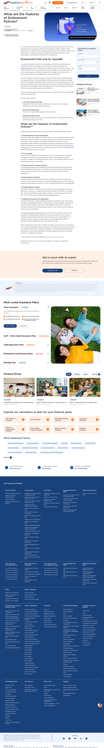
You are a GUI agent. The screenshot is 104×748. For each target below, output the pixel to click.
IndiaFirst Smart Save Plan (51, 515)
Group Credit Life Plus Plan (12, 628)
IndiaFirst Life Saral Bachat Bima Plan (32, 542)
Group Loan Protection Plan (12, 634)
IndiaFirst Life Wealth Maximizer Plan (49, 508)
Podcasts (7, 724)
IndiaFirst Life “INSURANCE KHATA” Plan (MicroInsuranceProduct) (32, 562)
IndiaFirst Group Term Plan (12, 623)
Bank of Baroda (29, 693)
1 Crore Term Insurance (11, 576)
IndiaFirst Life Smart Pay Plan (32, 539)
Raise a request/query (88, 644)
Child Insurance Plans (89, 498)
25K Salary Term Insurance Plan (70, 577)
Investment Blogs (10, 708)
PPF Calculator (28, 656)
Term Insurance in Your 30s (51, 578)
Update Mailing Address (69, 701)
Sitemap (65, 672)
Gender (79, 66)
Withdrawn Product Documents (88, 626)
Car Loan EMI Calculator (31, 622)
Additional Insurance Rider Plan (12, 645)
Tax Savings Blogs (10, 706)
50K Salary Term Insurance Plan (70, 585)
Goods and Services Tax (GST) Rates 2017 (52, 699)
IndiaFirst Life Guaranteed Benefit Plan (31, 550)
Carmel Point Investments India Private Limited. (31, 699)
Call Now (74, 274)
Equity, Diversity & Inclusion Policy (70, 680)
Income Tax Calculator (30, 617)
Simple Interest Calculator (31, 675)
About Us (46, 617)
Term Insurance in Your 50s (51, 583)
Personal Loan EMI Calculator (32, 624)
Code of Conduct (67, 660)
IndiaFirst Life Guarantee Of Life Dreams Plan (32, 506)
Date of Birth (81, 59)
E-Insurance (8, 728)
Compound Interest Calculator (32, 649)
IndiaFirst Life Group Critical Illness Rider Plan (12, 641)
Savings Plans (29, 498)
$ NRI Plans (82, 8)
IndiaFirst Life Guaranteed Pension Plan (89, 588)
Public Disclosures (68, 620)
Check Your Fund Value (89, 636)
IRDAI (45, 695)
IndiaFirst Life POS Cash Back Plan (32, 566)
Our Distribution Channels (50, 635)
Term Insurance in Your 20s (51, 576)
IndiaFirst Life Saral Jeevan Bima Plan (12, 511)
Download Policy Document (90, 631)
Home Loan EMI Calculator (32, 620)
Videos (7, 726)
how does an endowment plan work (34, 213)
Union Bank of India (30, 695)
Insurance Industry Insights (12, 717)
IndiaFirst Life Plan (10, 507)
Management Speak (10, 719)
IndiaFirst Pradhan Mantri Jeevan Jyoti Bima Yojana (12, 626)
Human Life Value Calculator (32, 651)
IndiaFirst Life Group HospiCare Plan (10, 638)
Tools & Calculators (43, 8)
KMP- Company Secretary (70, 666)
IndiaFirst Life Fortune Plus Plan (32, 517)
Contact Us (85, 649)
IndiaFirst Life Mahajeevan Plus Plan (33, 525)
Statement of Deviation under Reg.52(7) (71, 635)
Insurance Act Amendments (70, 658)
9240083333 (46, 477)
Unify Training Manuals (49, 714)
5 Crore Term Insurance (11, 585)
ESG (64, 622)
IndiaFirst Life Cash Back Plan (32, 527)
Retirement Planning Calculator (30, 627)
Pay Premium (58, 2)
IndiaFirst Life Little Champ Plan (90, 502)
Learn (57, 7)
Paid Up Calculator (29, 641)
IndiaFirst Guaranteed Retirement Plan (88, 581)
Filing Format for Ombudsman (71, 654)
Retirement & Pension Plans (89, 572)
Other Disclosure (67, 682)
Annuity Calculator (29, 645)
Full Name (80, 53)
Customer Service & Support (89, 614)
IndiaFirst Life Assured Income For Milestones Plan (33, 502)
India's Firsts (8, 695)
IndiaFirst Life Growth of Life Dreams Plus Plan (32, 510)
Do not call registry (49, 706)
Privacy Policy (66, 645)
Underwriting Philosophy (69, 643)
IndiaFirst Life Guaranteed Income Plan (31, 521)
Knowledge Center (11, 690)
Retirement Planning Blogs (12, 711)
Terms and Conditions (69, 647)
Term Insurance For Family (31, 580)
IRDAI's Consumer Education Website (12, 731)
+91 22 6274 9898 (81, 477)
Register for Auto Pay (88, 633)
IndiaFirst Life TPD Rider (11, 609)
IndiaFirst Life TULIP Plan (50, 505)
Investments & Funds (88, 640)
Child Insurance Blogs (10, 704)
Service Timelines (67, 650)
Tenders (46, 701)
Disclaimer (66, 628)
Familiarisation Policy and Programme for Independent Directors (70, 640)
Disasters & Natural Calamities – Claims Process (71, 670)
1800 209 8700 (14, 477)
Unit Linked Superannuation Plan (12, 651)
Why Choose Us (48, 630)
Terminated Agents (68, 656)
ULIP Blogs (8, 702)
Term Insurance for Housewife (32, 582)
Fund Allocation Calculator (31, 643)
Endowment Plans (29, 605)
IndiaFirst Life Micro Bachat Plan (32, 546)
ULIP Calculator (29, 632)
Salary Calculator (29, 667)
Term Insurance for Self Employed (31, 589)
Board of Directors (49, 620)
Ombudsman (66, 652)
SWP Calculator (29, 682)
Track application (72, 2)
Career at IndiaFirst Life (50, 633)
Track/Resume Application (90, 642)
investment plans (29, 167)
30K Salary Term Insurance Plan (70, 581)
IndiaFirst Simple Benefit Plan (32, 533)
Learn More (24, 334)
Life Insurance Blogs (10, 700)
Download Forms (87, 623)
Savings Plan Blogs (10, 713)
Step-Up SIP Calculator (31, 680)
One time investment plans (32, 607)
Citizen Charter (67, 685)
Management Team (49, 622)
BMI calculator (28, 636)
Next (88, 76)
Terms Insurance (10, 498)
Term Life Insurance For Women (31, 585)
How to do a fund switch (69, 693)
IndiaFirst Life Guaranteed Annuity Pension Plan (89, 585)
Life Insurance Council (49, 693)
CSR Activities (47, 628)
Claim (65, 7)
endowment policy (26, 68)
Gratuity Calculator (29, 671)
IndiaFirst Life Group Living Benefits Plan (12, 620)
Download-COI (86, 653)
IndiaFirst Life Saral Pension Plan (90, 592)
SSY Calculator (28, 669)
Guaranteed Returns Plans (69, 499)
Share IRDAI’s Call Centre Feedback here (50, 709)
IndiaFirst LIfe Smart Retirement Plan (88, 577)
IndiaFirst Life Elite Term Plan (13, 501)
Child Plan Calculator (30, 634)
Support (74, 7)
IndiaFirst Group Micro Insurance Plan (11, 632)
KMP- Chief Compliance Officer (69, 664)
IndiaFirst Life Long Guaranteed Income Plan (31, 514)
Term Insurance (6, 8)
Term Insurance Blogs (10, 698)
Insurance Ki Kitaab (10, 721)
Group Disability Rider (11, 648)
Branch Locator (87, 651)
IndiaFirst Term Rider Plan (12, 601)
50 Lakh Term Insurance (11, 578)
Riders (7, 598)
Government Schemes (11, 715)
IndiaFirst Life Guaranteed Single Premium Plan (70, 519)
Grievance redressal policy (70, 626)
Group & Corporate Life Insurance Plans (13, 614)
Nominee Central (9, 693)
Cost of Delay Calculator (31, 647)
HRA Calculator (29, 654)
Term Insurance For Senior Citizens (31, 577)
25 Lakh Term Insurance (11, 587)
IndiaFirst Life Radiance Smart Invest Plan (52, 502)
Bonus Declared (67, 624)
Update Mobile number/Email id (71, 699)
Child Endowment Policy (51, 195)
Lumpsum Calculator (30, 673)
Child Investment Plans (31, 603)
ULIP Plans (47, 498)
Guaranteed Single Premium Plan (32, 553)
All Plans (32, 8)
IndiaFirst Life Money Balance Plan (51, 512)
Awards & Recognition (50, 624)
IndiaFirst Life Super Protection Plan (10, 505)
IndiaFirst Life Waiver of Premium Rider (11, 604)
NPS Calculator (28, 658)
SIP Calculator (28, 660)
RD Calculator (28, 662)
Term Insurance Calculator (31, 630)
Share (31, 30)
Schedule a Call (52, 274)
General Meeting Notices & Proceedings (70, 631)
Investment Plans (20, 8)
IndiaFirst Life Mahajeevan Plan (31, 531)
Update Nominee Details (69, 695)
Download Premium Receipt (90, 629)
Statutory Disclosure (68, 674)
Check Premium (10, 334)
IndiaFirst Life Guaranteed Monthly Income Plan (31, 536)
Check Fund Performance (89, 638)
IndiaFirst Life (19, 291)
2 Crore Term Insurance (11, 583)
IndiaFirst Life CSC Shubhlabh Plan (32, 557)
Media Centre (47, 626)
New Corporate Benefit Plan (12, 656)
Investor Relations (68, 617)
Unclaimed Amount (88, 646)
